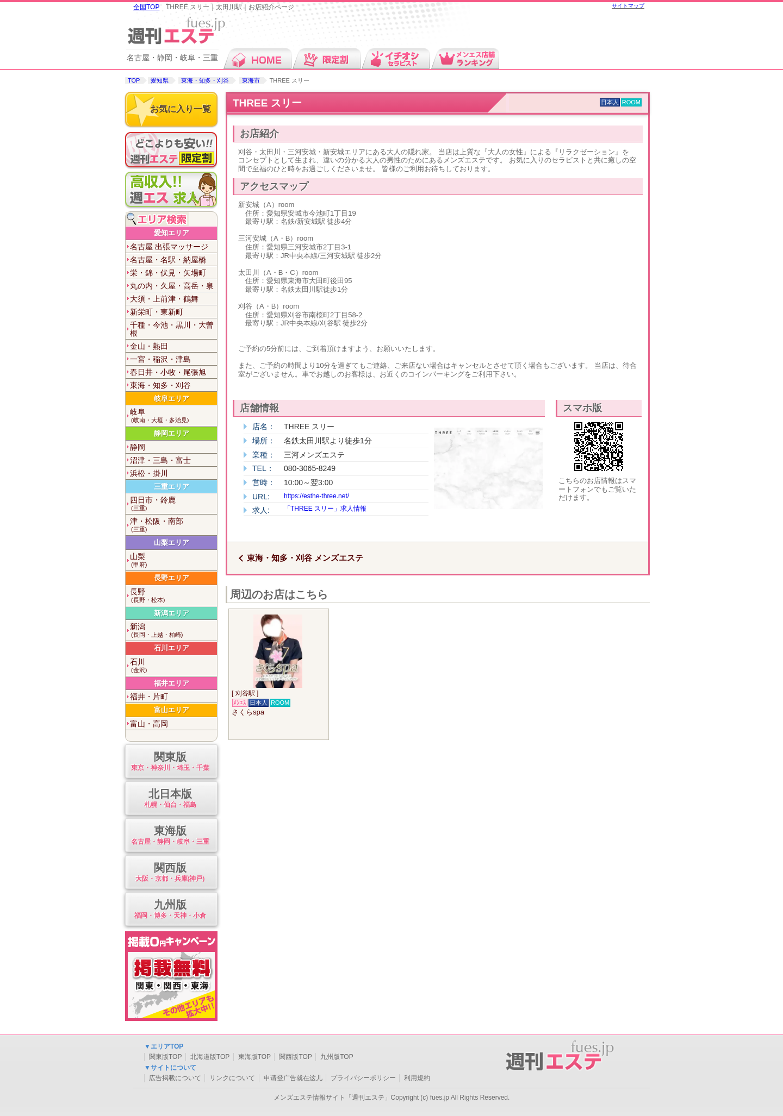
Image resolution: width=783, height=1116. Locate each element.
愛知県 (160, 80)
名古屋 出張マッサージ (169, 246)
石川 (173, 665)
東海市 (251, 80)
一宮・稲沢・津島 (160, 359)
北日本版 (170, 799)
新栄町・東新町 (156, 312)
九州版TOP (336, 1057)
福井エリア (171, 683)
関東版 (170, 762)
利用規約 (417, 1078)
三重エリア (171, 486)
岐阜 (173, 415)
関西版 (170, 873)
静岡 (137, 447)
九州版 (170, 910)
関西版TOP (295, 1057)
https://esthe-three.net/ (316, 496)
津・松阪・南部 (173, 525)
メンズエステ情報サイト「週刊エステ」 (332, 1097)
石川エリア (171, 648)
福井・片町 (149, 696)
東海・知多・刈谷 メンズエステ (305, 557)
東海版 (170, 836)
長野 (173, 595)
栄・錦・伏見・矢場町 (168, 272)
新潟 (173, 630)
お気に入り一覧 (180, 109)
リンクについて (232, 1078)
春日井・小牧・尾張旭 (168, 372)
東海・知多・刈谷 (205, 80)
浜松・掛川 (149, 473)
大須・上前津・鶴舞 (164, 298)
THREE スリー (267, 103)
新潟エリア (171, 613)
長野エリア (171, 578)
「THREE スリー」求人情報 (325, 508)
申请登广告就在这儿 (293, 1078)
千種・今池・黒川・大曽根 (172, 329)
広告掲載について (175, 1078)
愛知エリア (171, 233)
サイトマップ (628, 6)
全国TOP (146, 7)
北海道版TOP (209, 1057)
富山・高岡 (149, 723)
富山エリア (171, 710)
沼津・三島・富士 (160, 460)
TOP (134, 80)
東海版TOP (254, 1057)
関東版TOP (165, 1057)
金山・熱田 (149, 346)
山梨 (173, 560)
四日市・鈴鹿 (173, 504)
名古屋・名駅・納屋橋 (168, 259)
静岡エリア (171, 433)
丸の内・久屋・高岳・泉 (172, 285)
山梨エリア (171, 542)
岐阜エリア (171, 398)
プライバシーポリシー (363, 1078)
